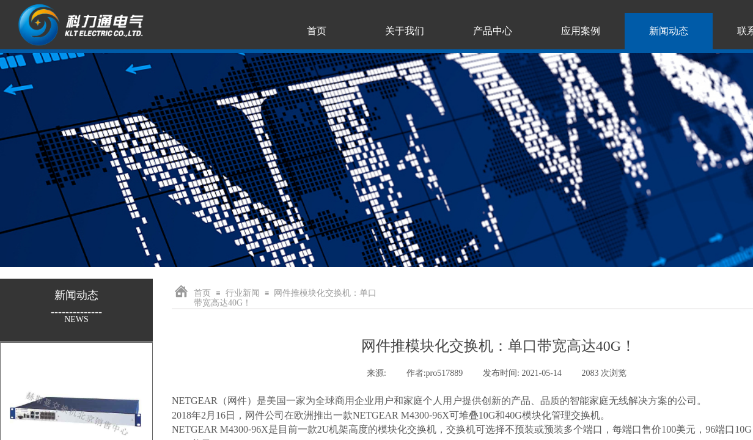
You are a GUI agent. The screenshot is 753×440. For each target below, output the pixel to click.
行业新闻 (243, 293)
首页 (202, 293)
